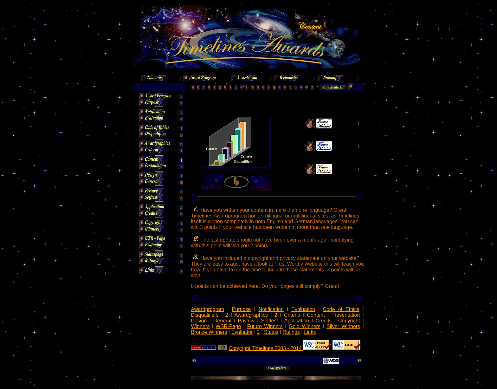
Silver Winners (343, 326)
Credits (324, 320)
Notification (271, 309)
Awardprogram (207, 309)
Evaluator (242, 332)
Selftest (269, 320)
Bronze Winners (209, 332)
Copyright (349, 320)
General (222, 320)
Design (199, 320)
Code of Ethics (341, 309)
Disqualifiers (204, 315)
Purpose (241, 309)
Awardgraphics (251, 315)
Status (271, 332)
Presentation (345, 315)
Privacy (246, 320)
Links (310, 332)
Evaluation (303, 309)
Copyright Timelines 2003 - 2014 (266, 348)
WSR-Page (228, 326)
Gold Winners (304, 326)
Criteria (292, 315)
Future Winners (265, 326)
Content (316, 315)
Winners (200, 326)
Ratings (291, 332)
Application (296, 320)
